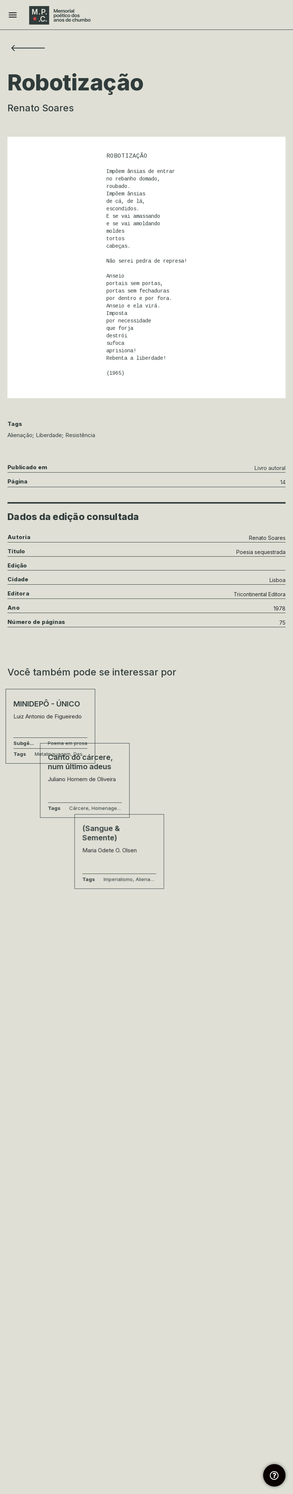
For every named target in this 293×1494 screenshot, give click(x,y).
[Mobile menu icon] (12, 15)
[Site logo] (61, 15)
